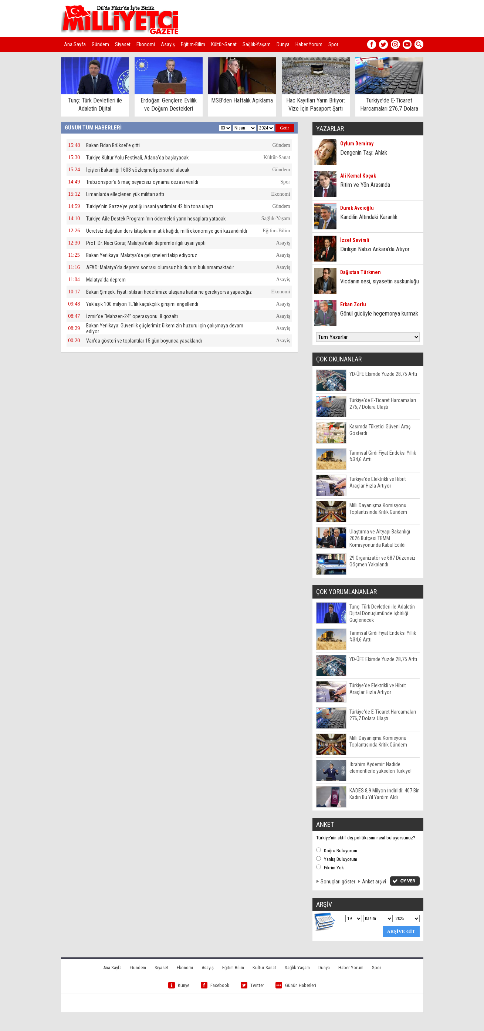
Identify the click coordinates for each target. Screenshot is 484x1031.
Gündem (100, 44)
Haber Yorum (308, 44)
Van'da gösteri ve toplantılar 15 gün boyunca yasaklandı (144, 341)
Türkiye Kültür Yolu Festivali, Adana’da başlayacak (137, 158)
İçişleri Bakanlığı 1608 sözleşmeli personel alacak (137, 170)
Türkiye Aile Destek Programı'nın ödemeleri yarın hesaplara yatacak (156, 219)
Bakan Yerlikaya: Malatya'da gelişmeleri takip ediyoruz (141, 255)
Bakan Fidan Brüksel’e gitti (113, 145)
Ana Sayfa (75, 44)
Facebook (215, 985)
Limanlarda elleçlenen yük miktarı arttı (125, 194)
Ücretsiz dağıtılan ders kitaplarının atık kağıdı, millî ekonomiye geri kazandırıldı (166, 231)
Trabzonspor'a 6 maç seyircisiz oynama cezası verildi (142, 182)
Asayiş (168, 44)
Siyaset (123, 44)
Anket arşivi (374, 882)
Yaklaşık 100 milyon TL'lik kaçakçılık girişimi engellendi (142, 304)
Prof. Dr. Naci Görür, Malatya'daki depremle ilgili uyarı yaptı (146, 243)
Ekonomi (145, 44)
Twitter (252, 985)
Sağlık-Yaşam (257, 44)
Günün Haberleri (295, 985)
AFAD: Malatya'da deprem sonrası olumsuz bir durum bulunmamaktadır (160, 267)
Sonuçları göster (338, 882)
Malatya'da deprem (106, 280)
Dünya (283, 44)
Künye (178, 985)
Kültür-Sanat (224, 44)
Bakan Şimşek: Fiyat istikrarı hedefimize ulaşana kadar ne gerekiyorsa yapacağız (169, 292)
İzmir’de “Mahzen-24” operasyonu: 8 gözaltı (132, 316)
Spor (333, 44)
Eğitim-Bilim (193, 44)
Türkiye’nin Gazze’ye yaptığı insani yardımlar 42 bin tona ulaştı (149, 206)
